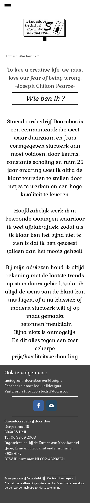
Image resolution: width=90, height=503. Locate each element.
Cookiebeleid (34, 478)
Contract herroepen (60, 478)
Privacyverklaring (14, 478)
